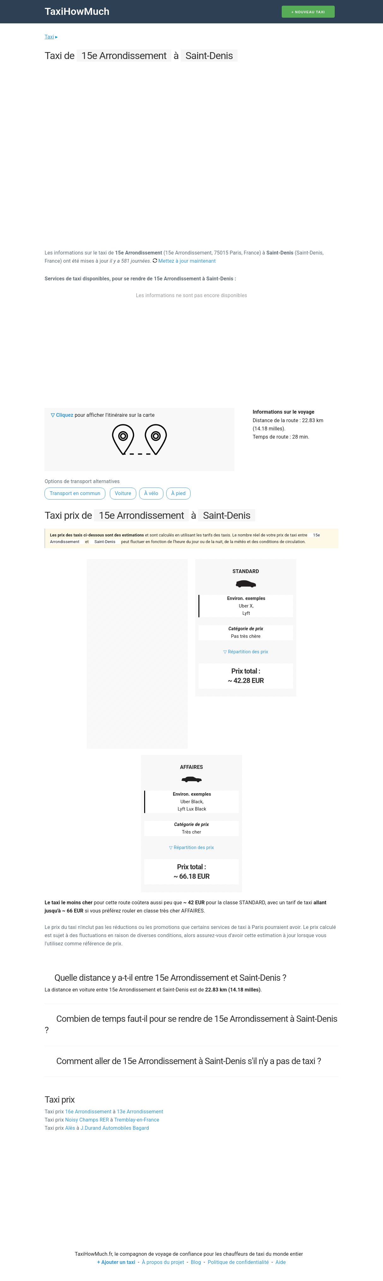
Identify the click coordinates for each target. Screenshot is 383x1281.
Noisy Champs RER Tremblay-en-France (101, 1120)
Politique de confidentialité (238, 1262)
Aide (280, 1262)
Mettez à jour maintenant (184, 261)
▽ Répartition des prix (245, 652)
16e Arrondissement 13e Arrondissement (103, 1112)
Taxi (49, 37)
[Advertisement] (191, 107)
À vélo (151, 493)
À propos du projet (163, 1262)
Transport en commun (75, 493)
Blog (196, 1262)
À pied (178, 493)
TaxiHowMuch (76, 11)
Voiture (123, 493)
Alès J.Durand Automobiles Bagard (96, 1128)
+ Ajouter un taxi (116, 1262)
